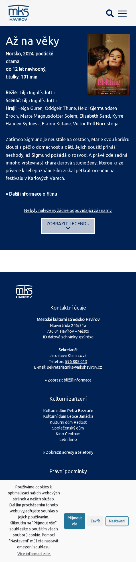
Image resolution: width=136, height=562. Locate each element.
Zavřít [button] (95, 526)
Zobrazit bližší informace (68, 380)
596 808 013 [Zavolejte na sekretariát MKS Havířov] (76, 361)
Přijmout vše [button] (75, 526)
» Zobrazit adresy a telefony (68, 452)
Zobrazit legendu (68, 225)
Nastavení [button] (117, 526)
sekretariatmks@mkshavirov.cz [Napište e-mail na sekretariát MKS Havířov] (74, 367)
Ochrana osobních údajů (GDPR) (70, 483)
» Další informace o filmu (31, 193)
